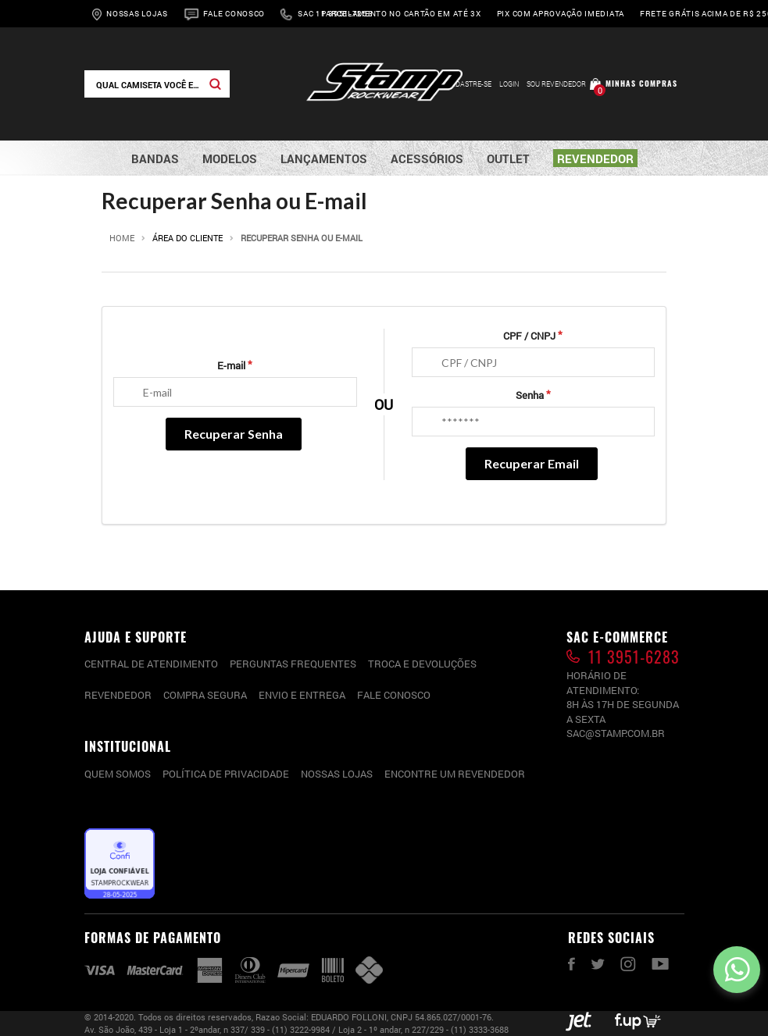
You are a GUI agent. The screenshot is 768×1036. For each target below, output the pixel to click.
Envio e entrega (302, 695)
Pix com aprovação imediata (560, 14)
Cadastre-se (468, 84)
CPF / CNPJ (529, 336)
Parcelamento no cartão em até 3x (400, 14)
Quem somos (117, 774)
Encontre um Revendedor (454, 774)
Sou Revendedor (556, 84)
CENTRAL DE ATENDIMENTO (151, 664)
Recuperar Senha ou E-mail (302, 237)
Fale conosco (393, 695)
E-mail (231, 365)
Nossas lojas (337, 774)
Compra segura (205, 695)
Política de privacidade (226, 774)
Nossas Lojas (136, 14)
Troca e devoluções (422, 664)
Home (121, 237)
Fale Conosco (234, 14)
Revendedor (118, 695)
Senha (530, 395)
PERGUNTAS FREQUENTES (293, 664)
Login (509, 84)
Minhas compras (641, 83)
